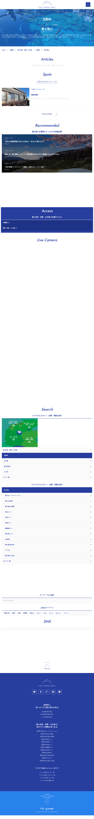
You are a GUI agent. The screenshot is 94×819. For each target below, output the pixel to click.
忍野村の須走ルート (47, 748)
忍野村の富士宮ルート (47, 753)
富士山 (32, 616)
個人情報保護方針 (47, 798)
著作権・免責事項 (47, 801)
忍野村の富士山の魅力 (47, 737)
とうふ (66, 616)
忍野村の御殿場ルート (47, 751)
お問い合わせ (47, 804)
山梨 (19, 616)
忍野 (13, 616)
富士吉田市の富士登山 (47, 718)
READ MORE (47, 118)
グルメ (39, 616)
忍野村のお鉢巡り (47, 756)
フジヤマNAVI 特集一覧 (47, 784)
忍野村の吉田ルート (47, 745)
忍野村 (25, 616)
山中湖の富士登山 (47, 715)
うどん (51, 616)
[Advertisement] (47, 194)
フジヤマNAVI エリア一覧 (47, 776)
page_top (47, 669)
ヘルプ (47, 803)
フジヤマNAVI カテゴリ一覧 (47, 778)
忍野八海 (7, 616)
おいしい (59, 616)
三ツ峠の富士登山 (47, 720)
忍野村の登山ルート (47, 743)
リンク (47, 808)
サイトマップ (47, 806)
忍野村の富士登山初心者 (47, 759)
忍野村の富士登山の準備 (47, 740)
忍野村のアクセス (47, 761)
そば (45, 616)
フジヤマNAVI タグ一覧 (47, 781)
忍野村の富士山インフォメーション (47, 735)
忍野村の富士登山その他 (47, 764)
